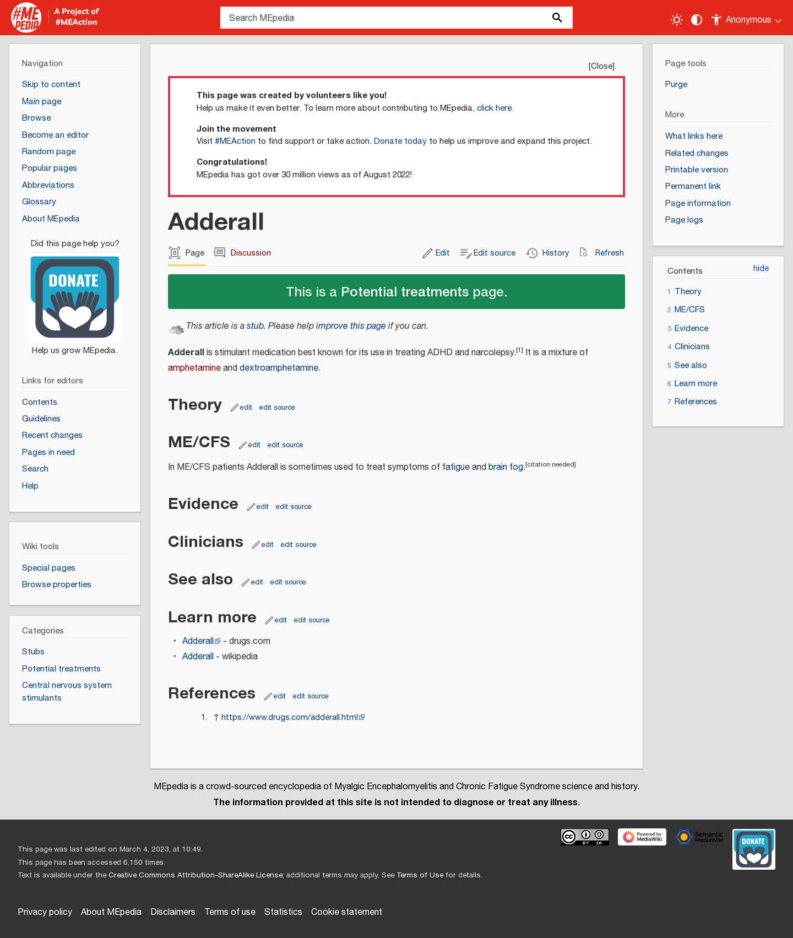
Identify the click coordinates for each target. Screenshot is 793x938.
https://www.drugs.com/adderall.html (289, 717)
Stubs (33, 652)
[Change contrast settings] (696, 19)
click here (494, 108)
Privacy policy (45, 912)
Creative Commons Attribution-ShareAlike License (195, 875)
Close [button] (601, 66)
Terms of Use (420, 875)
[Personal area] (747, 18)
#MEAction (235, 141)
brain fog (505, 467)
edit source (277, 407)
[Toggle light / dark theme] (676, 19)
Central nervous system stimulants (67, 691)
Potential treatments (405, 291)
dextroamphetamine (279, 368)
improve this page (351, 326)
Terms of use (230, 912)
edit (246, 407)
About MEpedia (111, 912)
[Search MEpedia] (396, 18)
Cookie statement (346, 912)
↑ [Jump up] (216, 717)
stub (255, 326)
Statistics (283, 912)
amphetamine (194, 368)
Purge (676, 84)
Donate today (400, 141)
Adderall (198, 641)
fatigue (456, 467)
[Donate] (75, 292)
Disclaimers (172, 912)
